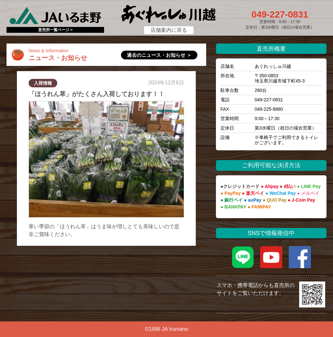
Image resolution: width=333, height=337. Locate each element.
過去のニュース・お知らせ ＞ (159, 55)
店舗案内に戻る (169, 30)
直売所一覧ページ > (55, 30)
